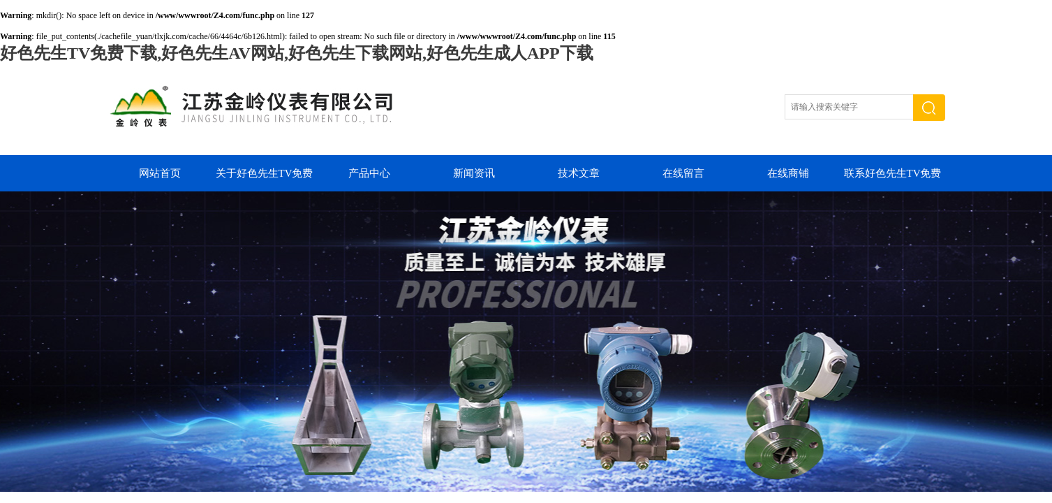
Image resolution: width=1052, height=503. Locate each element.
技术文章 (579, 173)
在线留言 (683, 173)
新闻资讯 (474, 173)
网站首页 (160, 173)
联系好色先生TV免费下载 (893, 179)
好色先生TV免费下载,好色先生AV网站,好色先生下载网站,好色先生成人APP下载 (296, 53)
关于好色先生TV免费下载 (264, 179)
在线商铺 (788, 173)
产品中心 (369, 173)
